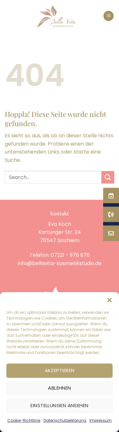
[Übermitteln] (108, 177)
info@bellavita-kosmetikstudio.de (60, 263)
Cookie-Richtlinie (23, 420)
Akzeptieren (60, 370)
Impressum (100, 420)
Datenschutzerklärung (64, 420)
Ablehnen (59, 388)
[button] (109, 300)
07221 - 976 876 (70, 255)
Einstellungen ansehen (59, 405)
